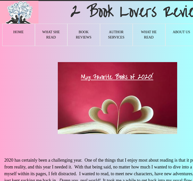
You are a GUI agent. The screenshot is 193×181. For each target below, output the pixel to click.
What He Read (149, 34)
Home (18, 32)
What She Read (51, 34)
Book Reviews (83, 34)
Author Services (116, 34)
